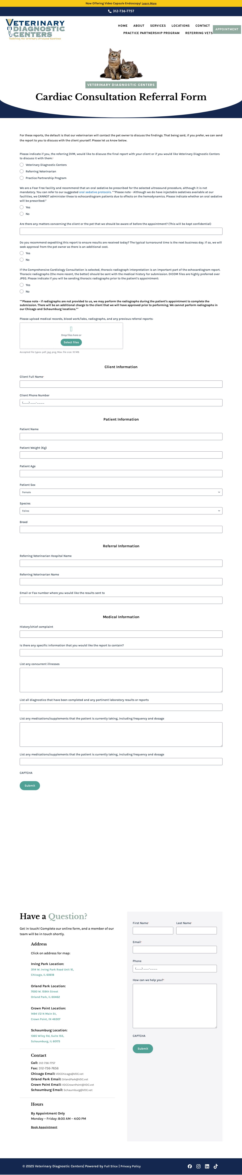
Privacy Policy (133, 1167)
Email (137, 942)
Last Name (184, 923)
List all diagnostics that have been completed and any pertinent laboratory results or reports (84, 700)
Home (123, 26)
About (139, 26)
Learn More (149, 3)
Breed (24, 522)
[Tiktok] (216, 1166)
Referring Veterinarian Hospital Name (46, 556)
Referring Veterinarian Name (39, 574)
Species (25, 503)
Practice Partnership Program (151, 33)
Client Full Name (32, 376)
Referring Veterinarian (41, 171)
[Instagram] (198, 1166)
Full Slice (111, 1167)
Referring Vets (199, 33)
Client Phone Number (34, 395)
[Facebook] (190, 1166)
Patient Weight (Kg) (33, 448)
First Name (141, 923)
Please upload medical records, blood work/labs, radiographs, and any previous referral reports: (86, 319)
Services (158, 26)
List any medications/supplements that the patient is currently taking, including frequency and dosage (92, 718)
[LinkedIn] (207, 1166)
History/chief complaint (36, 626)
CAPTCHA (26, 773)
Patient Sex (27, 485)
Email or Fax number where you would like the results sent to (62, 593)
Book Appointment (46, 1127)
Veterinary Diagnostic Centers (46, 165)
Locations (181, 26)
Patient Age (27, 466)
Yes (28, 207)
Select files (71, 342)
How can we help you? (148, 980)
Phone (137, 961)
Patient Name (29, 429)
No (27, 214)
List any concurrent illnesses (40, 664)
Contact (202, 26)
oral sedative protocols (95, 192)
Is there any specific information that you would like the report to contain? (72, 645)
